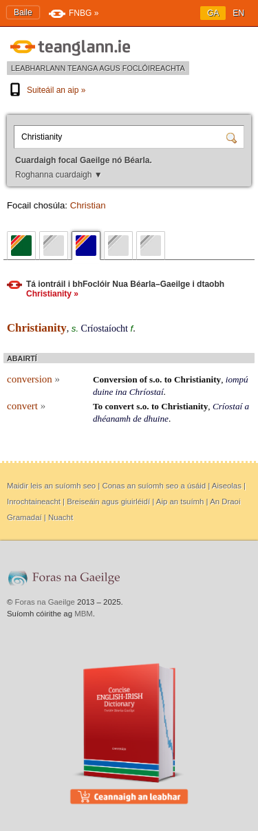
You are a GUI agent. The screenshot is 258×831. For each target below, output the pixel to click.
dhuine (156, 418)
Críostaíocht (104, 328)
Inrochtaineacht (34, 501)
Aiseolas (226, 486)
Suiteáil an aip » (46, 90)
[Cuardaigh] (233, 137)
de (137, 418)
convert (26, 405)
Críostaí (227, 406)
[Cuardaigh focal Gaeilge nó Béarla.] (122, 136)
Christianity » (52, 294)
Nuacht (60, 517)
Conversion (115, 379)
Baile (23, 12)
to (168, 379)
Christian (88, 205)
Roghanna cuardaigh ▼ (59, 175)
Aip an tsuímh (180, 501)
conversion (33, 379)
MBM (83, 613)
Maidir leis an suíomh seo (51, 486)
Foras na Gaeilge (45, 602)
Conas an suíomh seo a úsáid (154, 486)
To (98, 406)
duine (103, 392)
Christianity (197, 379)
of (143, 379)
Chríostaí (146, 392)
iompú (237, 379)
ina (121, 392)
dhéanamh (112, 418)
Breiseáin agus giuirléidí (108, 501)
